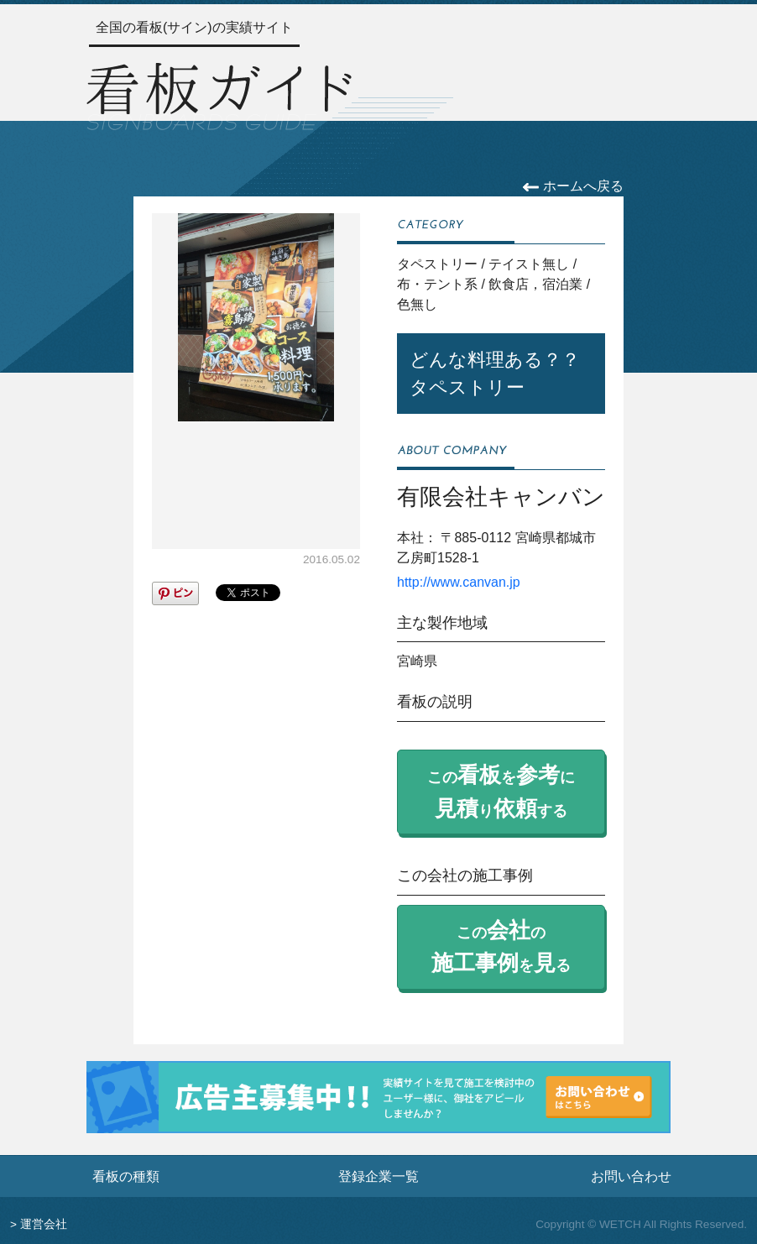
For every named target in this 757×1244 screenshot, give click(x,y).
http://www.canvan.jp (458, 582)
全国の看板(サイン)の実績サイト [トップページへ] (194, 27)
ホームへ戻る (573, 186)
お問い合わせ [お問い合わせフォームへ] (631, 1176)
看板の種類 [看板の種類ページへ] (125, 1176)
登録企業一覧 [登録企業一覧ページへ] (378, 1176)
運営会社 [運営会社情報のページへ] (43, 1224)
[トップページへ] (219, 94)
